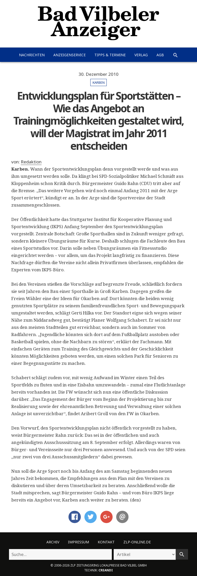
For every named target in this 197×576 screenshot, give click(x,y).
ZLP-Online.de (137, 542)
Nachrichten (32, 54)
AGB (160, 54)
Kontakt (106, 542)
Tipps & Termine (110, 54)
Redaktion (31, 162)
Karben (99, 82)
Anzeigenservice (69, 54)
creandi (105, 570)
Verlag (141, 54)
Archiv (52, 542)
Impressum (78, 542)
